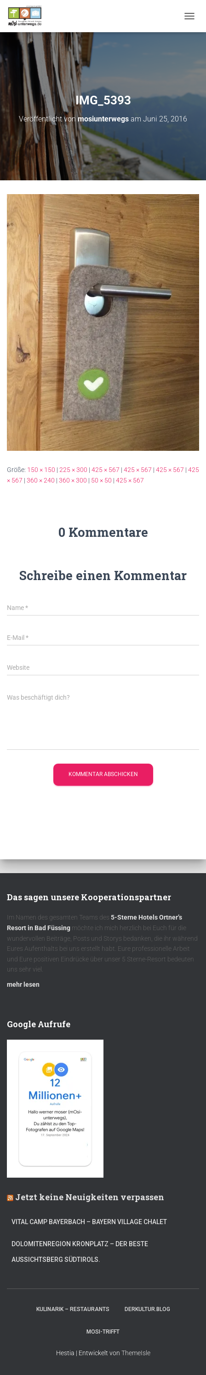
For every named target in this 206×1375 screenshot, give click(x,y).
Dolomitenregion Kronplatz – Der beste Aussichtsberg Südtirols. (79, 1251)
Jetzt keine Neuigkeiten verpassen (89, 1196)
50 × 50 (101, 480)
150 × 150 (41, 469)
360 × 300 (73, 480)
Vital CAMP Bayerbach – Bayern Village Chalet (89, 1221)
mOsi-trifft (103, 1332)
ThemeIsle (135, 1353)
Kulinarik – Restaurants (72, 1309)
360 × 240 (41, 480)
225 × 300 (73, 469)
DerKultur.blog (147, 1309)
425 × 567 (106, 469)
